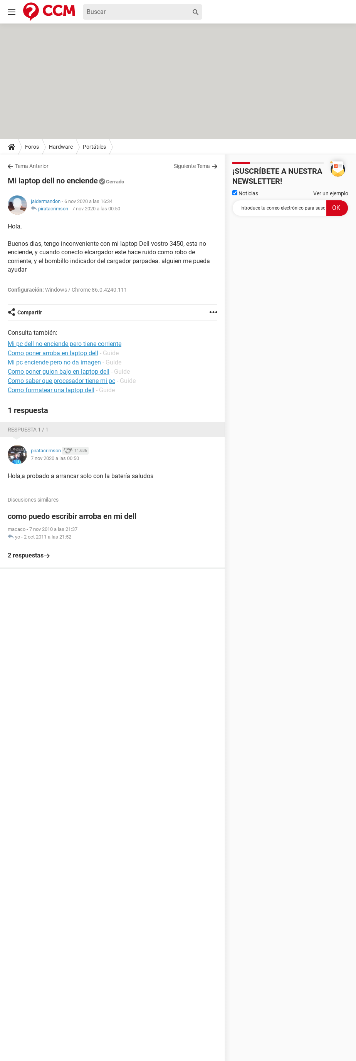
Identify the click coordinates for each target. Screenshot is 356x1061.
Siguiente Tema (192, 166)
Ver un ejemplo (330, 193)
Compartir (29, 312)
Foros (32, 147)
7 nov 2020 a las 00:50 (96, 209)
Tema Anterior (32, 166)
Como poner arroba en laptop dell (53, 353)
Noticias (245, 193)
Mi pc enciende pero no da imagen (54, 362)
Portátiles (94, 147)
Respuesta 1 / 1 (28, 429)
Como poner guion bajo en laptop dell (58, 371)
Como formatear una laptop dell (51, 390)
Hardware (61, 147)
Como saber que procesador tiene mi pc (61, 380)
